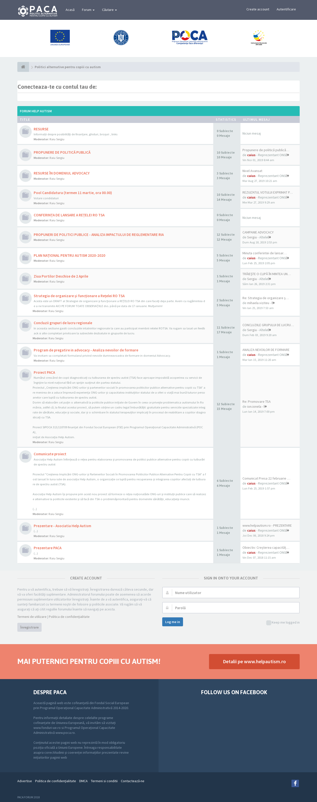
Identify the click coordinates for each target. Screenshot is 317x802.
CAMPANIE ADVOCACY (258, 232)
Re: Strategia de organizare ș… (265, 298)
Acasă (70, 9)
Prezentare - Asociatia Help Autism (62, 525)
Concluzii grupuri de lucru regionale (63, 322)
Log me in (172, 622)
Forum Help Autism (36, 111)
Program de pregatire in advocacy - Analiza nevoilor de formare (86, 350)
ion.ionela (254, 406)
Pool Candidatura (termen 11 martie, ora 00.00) (73, 192)
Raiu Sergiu (57, 139)
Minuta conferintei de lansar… (264, 253)
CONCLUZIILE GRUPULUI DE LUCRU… (268, 325)
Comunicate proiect (50, 454)
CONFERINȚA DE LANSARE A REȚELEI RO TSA (69, 215)
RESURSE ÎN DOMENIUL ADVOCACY (62, 173)
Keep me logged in (283, 622)
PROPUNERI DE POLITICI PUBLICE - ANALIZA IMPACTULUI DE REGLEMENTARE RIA (99, 234)
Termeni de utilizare (32, 616)
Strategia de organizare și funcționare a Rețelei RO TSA (79, 295)
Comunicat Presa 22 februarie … (266, 478)
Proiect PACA (44, 372)
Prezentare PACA (47, 547)
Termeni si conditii (104, 781)
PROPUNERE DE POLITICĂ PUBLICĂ (62, 152)
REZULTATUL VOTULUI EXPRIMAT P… (267, 192)
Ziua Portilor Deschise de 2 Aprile (61, 276)
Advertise (24, 781)
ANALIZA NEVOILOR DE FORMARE (266, 349)
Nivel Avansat (252, 171)
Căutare (109, 9)
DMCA (83, 781)
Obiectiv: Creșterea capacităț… (265, 547)
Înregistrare (29, 627)
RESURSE (41, 129)
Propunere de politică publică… (265, 150)
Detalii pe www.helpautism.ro (254, 661)
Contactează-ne (132, 781)
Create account (257, 9)
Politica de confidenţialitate (69, 616)
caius (251, 155)
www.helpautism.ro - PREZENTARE (267, 525)
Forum (88, 9)
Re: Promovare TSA (256, 401)
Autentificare (286, 9)
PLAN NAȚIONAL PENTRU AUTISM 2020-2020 (69, 255)
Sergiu (252, 237)
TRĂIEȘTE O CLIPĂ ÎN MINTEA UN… (266, 274)
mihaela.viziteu (258, 303)
